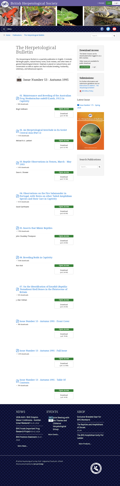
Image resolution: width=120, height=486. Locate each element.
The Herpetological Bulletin (34, 35)
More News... (22, 446)
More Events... (53, 434)
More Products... (85, 444)
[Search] (114, 36)
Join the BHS (84, 67)
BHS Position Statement (26, 437)
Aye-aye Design (38, 464)
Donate (101, 3)
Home (8, 35)
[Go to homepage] (5, 3)
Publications (17, 35)
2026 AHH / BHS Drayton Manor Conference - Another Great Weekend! (28, 420)
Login (93, 67)
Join (109, 3)
